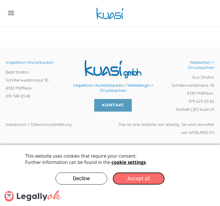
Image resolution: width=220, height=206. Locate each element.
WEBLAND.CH (201, 132)
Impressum (17, 124)
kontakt (183, 109)
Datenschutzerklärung (51, 124)
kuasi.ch (206, 109)
